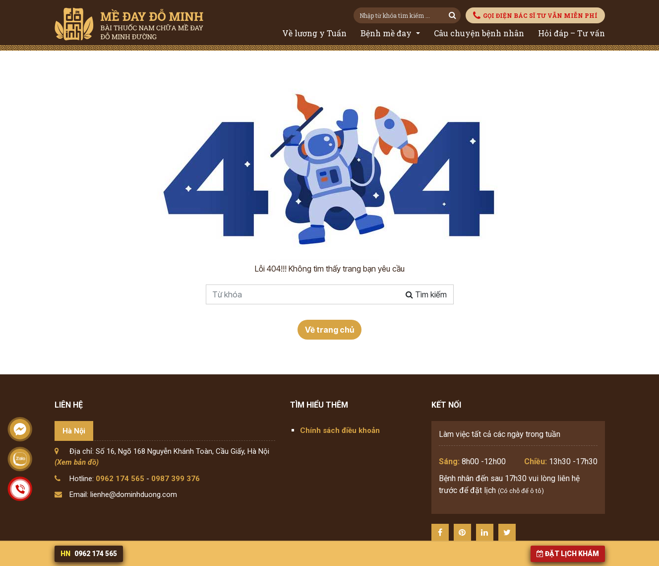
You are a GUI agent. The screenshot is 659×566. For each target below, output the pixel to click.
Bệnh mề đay (387, 33)
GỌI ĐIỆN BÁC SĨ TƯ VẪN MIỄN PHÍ (535, 15)
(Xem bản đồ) (77, 462)
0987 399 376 (175, 478)
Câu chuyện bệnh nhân (479, 33)
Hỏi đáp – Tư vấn (571, 33)
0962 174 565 (120, 478)
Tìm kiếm (426, 294)
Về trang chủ (329, 330)
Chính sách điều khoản (340, 430)
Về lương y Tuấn (314, 33)
